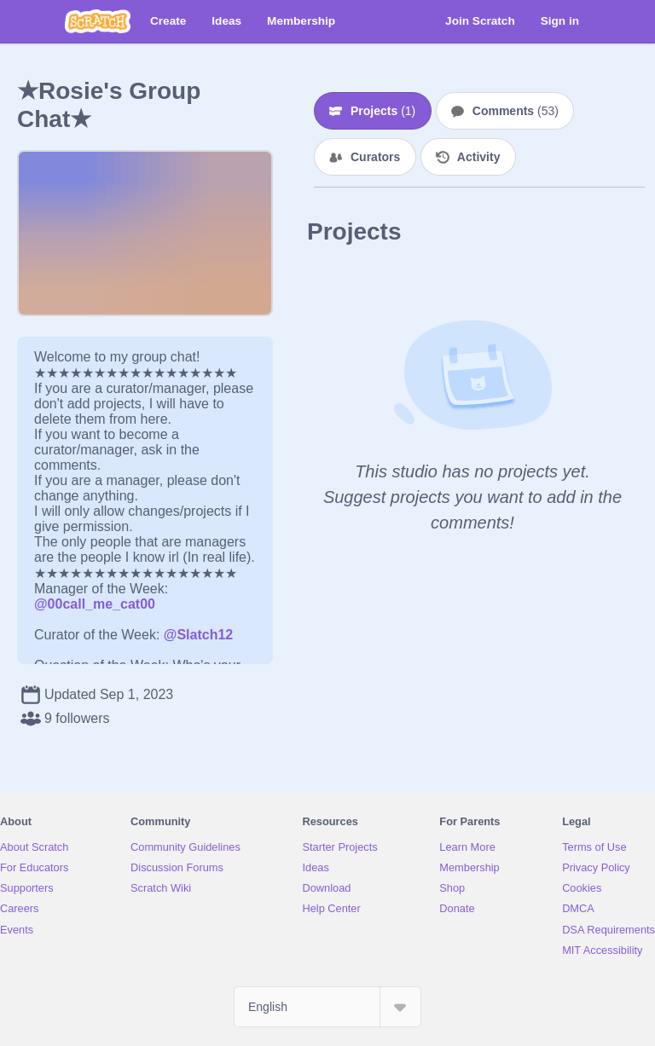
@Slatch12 (198, 634)
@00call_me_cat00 (94, 604)
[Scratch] (97, 21)
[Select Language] (327, 1006)
